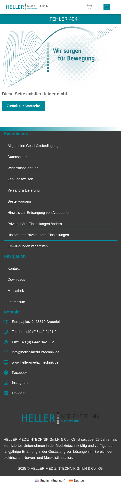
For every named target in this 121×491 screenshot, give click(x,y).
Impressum (16, 302)
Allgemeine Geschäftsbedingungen (34, 146)
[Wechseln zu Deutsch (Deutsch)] (77, 481)
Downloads (16, 280)
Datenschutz (17, 157)
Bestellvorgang (19, 201)
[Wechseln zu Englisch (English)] (50, 481)
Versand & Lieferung (23, 190)
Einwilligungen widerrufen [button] (27, 246)
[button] (106, 7)
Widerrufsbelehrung (22, 168)
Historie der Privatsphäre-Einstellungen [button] (38, 235)
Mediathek (15, 291)
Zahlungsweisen (20, 179)
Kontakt (13, 268)
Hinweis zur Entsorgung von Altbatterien (38, 213)
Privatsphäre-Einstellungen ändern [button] (34, 224)
